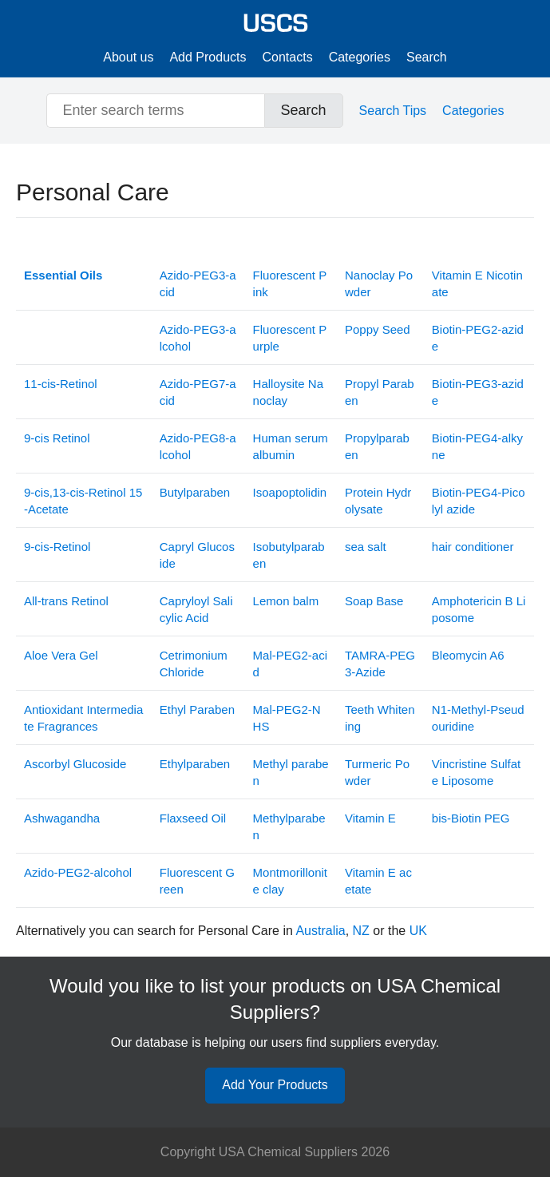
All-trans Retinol (66, 601)
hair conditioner (473, 546)
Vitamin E (370, 818)
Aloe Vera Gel (61, 655)
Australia (320, 930)
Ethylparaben (195, 764)
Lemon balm (286, 601)
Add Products (207, 57)
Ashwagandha (62, 818)
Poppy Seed (377, 329)
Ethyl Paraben (197, 709)
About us (128, 57)
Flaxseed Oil (193, 818)
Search (426, 57)
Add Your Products (275, 1085)
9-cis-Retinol (57, 546)
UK (418, 930)
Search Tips (392, 110)
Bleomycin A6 (468, 655)
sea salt (365, 546)
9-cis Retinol (57, 438)
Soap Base (374, 601)
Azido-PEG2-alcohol (78, 872)
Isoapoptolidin (290, 492)
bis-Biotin (471, 818)
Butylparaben (195, 492)
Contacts (288, 57)
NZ (361, 930)
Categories (359, 57)
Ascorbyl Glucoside (75, 764)
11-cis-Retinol (60, 383)
